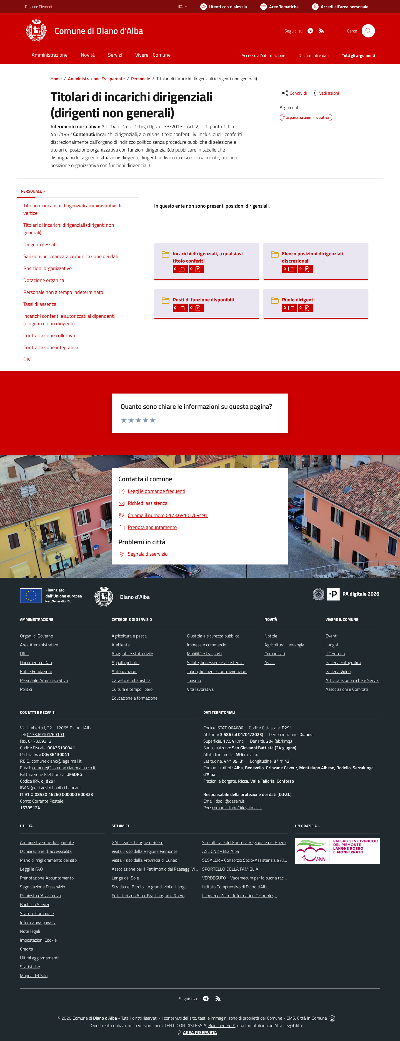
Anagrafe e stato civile (132, 653)
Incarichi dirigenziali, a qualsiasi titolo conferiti (208, 257)
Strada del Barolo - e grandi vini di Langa (149, 886)
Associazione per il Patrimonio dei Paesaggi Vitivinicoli (161, 869)
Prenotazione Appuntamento (47, 877)
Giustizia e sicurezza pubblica (213, 635)
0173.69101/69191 (45, 734)
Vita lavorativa (200, 689)
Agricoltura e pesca (129, 635)
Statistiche (30, 966)
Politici (26, 689)
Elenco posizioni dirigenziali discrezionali (312, 257)
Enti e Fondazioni (36, 671)
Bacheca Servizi (34, 904)
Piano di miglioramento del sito (48, 860)
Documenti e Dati (36, 662)
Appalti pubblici (125, 662)
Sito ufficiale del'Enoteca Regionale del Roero (244, 842)
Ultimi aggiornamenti (39, 957)
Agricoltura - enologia (284, 644)
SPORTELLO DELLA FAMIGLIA (230, 869)
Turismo (194, 680)
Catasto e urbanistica (131, 680)
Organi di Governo (36, 635)
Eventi (332, 635)
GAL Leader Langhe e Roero (137, 842)
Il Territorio (335, 653)
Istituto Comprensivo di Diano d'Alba (235, 886)
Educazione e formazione (135, 698)
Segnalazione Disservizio (42, 886)
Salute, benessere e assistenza (215, 662)
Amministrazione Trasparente (96, 78)
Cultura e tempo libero (132, 689)
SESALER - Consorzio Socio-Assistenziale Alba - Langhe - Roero (261, 860)
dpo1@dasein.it (230, 801)
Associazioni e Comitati (347, 689)
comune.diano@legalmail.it (57, 761)
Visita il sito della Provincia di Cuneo (144, 860)
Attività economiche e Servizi (352, 680)
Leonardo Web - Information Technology (239, 895)
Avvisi (269, 662)
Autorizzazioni (124, 671)
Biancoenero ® (221, 1025)
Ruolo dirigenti (298, 299)
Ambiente (121, 644)
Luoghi (332, 644)
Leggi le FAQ (31, 869)
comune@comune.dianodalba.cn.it (64, 767)
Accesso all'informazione (263, 55)
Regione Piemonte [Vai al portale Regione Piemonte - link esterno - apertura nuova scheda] (39, 6)
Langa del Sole (125, 877)
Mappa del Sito (34, 975)
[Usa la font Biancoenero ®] (224, 6)
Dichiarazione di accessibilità (46, 851)
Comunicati (274, 653)
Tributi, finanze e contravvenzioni (217, 671)
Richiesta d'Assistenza (40, 895)
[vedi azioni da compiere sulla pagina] (324, 93)
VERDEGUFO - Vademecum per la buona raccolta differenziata (259, 877)
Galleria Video (338, 671)
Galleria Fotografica (343, 662)
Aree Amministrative (39, 644)
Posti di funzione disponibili (203, 299)
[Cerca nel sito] (368, 30)
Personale (140, 78)
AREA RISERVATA (196, 1032)
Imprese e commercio (206, 644)
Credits (26, 949)
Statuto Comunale (37, 913)
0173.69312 (39, 741)
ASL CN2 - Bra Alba (220, 851)
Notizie (270, 635)
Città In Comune (312, 1018)
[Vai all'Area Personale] (340, 6)
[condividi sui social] (294, 93)
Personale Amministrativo (44, 680)
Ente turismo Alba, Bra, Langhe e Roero (148, 895)
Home (56, 78)
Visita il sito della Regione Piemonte (145, 851)
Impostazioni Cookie (38, 940)
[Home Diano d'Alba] (84, 30)
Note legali (30, 931)
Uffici (24, 653)
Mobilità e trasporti (204, 653)
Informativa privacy (38, 922)
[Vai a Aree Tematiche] (279, 6)
